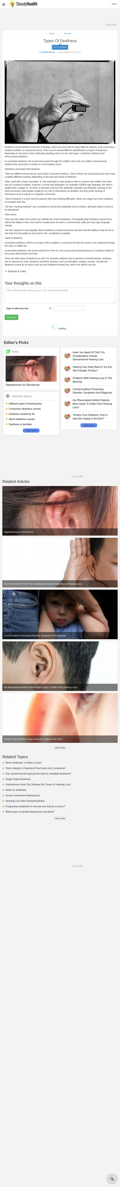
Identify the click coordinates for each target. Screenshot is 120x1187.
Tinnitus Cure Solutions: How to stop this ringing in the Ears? (90, 417)
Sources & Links (16, 271)
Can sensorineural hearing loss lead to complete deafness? (38, 773)
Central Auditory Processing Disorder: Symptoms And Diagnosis (92, 391)
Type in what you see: (17, 308)
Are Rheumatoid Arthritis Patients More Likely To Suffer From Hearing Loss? (92, 404)
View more (31, 430)
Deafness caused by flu (22, 414)
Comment (11, 317)
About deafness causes (22, 419)
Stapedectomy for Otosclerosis (23, 384)
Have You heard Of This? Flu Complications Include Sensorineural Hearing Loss (89, 356)
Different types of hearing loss (25, 403)
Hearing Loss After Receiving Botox (25, 801)
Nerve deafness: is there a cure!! (23, 762)
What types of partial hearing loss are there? (30, 811)
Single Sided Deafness (18, 779)
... (59, 33)
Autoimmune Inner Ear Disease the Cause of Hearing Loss (37, 784)
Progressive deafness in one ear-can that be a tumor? (35, 806)
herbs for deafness (15, 790)
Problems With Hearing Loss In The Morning (92, 380)
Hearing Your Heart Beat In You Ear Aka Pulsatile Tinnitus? (92, 369)
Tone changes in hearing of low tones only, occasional (35, 768)
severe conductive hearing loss (22, 795)
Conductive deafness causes (25, 408)
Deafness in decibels (20, 424)
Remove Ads (111, 25)
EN (114, 4)
